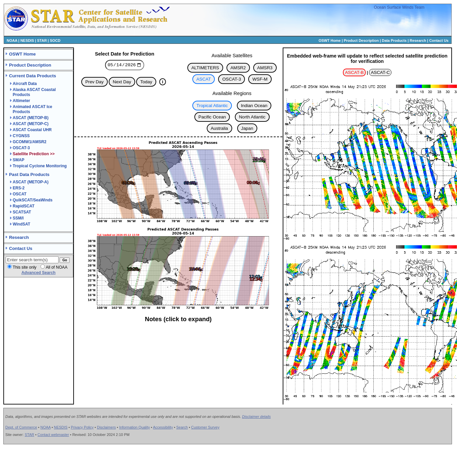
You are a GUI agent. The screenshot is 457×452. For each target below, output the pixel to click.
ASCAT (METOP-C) (31, 123)
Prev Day (94, 82)
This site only (24, 267)
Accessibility (163, 427)
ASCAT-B (354, 72)
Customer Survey (205, 427)
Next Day (122, 82)
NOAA (12, 40)
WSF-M (259, 79)
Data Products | (395, 40)
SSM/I (18, 218)
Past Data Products (29, 174)
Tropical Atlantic (212, 105)
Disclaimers (106, 427)
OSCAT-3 (21, 148)
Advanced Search (38, 272)
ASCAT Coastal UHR (32, 129)
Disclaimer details (256, 417)
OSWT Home (329, 40)
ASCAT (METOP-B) (31, 117)
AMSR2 (238, 67)
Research (418, 40)
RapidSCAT (23, 206)
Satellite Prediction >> (34, 154)
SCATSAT (22, 212)
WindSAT (21, 224)
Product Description (361, 40)
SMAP (18, 160)
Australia (219, 128)
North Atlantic (252, 116)
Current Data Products (32, 75)
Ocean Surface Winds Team (399, 7)
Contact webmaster (53, 435)
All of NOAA (57, 267)
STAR (42, 40)
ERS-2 (18, 188)
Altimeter (21, 100)
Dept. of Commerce (21, 427)
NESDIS (27, 40)
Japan (247, 128)
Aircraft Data (25, 83)
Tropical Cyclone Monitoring (40, 166)
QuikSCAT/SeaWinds (33, 200)
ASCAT (203, 79)
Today (146, 82)
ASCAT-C (380, 72)
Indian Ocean (254, 105)
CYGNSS (21, 135)
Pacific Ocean (212, 116)
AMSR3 (265, 67)
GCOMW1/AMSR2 (30, 142)
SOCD (55, 40)
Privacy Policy (82, 427)
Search (182, 427)
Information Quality (134, 427)
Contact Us (439, 40)
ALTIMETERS (205, 67)
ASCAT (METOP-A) (31, 182)
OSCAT (19, 194)
